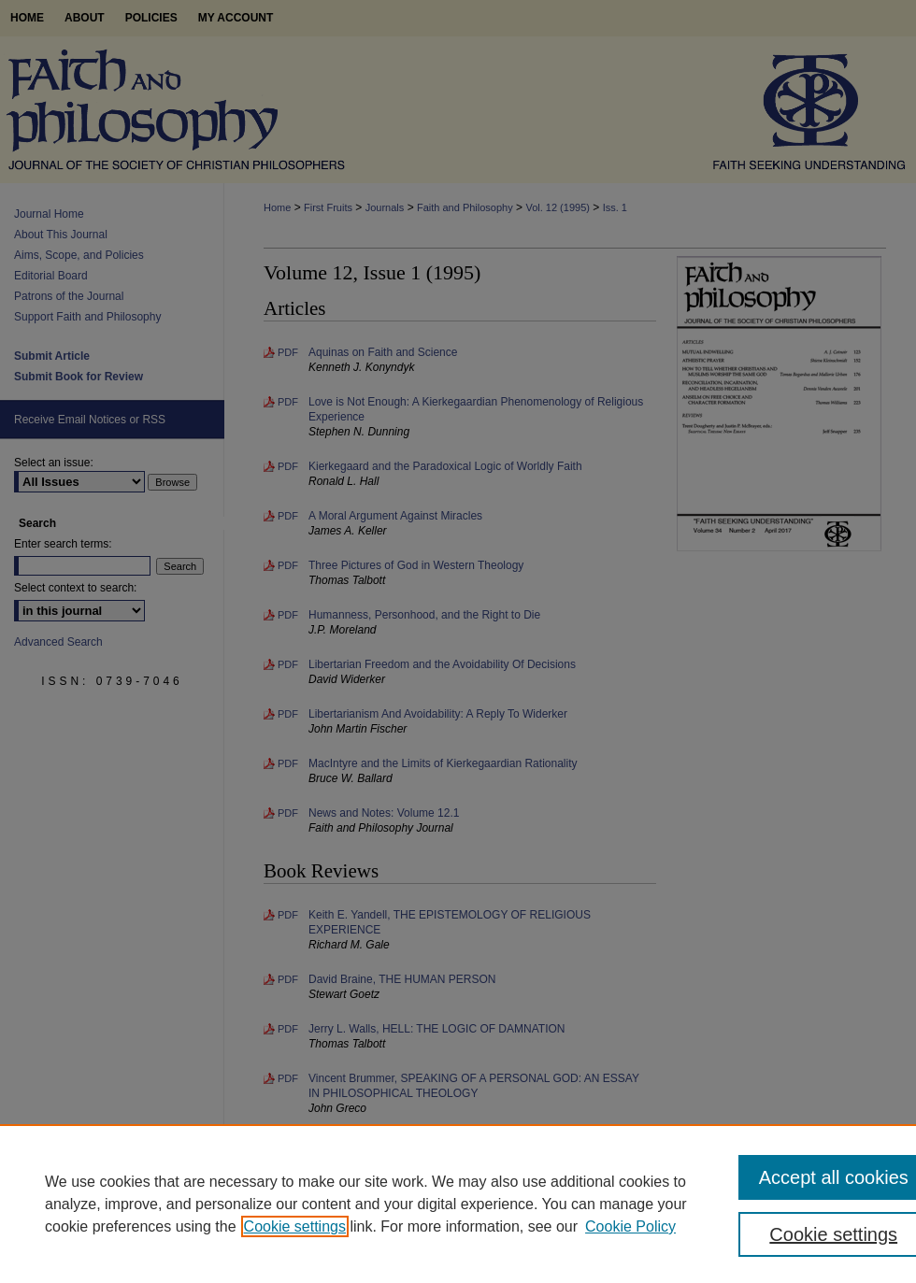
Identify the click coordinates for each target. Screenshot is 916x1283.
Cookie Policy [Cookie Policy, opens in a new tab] (630, 1226)
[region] (458, 1203)
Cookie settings (295, 1226)
